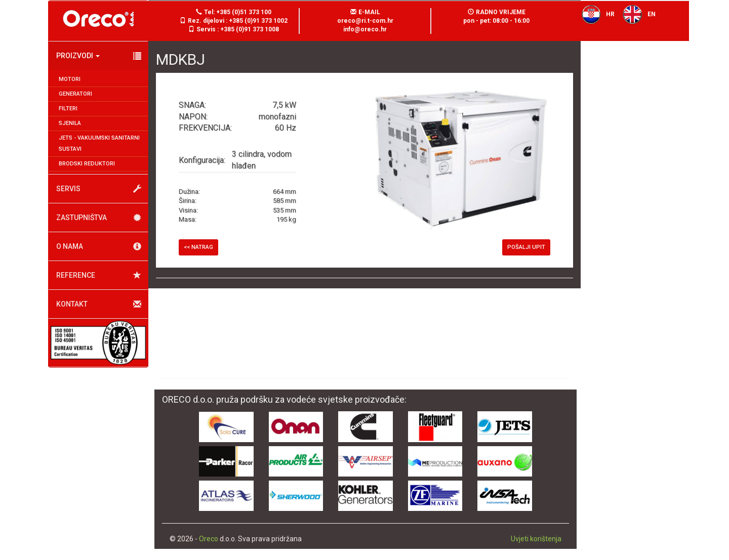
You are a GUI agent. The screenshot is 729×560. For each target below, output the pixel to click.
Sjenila (70, 123)
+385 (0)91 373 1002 (258, 20)
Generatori (75, 94)
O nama (98, 246)
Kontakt (98, 304)
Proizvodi (98, 56)
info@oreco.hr (365, 29)
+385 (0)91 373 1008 (249, 29)
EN (636, 14)
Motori (69, 79)
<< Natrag (198, 247)
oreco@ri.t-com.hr (365, 20)
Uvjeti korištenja (536, 539)
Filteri (68, 108)
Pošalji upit (526, 247)
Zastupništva (98, 217)
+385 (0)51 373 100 (243, 12)
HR (595, 14)
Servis (98, 189)
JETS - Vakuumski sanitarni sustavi (99, 143)
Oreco (208, 539)
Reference (98, 275)
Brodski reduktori (87, 163)
